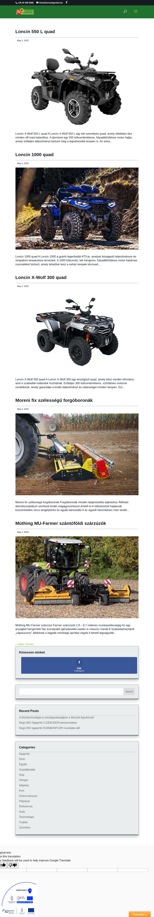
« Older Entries (24, 644)
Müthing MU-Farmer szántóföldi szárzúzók (60, 523)
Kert (21, 790)
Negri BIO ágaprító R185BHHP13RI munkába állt (49, 728)
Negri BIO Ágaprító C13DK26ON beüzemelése (48, 722)
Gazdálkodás (27, 769)
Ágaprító (24, 753)
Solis (22, 811)
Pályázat (24, 801)
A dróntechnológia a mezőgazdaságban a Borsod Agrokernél (56, 717)
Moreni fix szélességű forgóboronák (54, 400)
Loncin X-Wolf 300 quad (41, 277)
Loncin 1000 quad (34, 154)
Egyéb (23, 764)
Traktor (23, 822)
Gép (21, 774)
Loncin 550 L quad (35, 31)
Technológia (26, 816)
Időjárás (24, 785)
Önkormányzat (28, 795)
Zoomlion (25, 827)
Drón (22, 759)
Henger (23, 780)
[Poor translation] (12, 865)
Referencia (26, 806)
